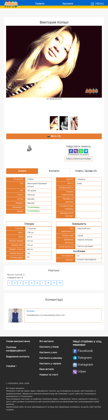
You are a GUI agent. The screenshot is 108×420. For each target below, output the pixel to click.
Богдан (31, 311)
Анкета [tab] (22, 171)
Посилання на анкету (78, 158)
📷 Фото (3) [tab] (54, 136)
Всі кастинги (46, 341)
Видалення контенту (17, 357)
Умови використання (18, 341)
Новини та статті (48, 375)
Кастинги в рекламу (50, 358)
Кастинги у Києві (49, 347)
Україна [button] (10, 366)
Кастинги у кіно (48, 353)
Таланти (39, 4)
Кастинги (68, 4)
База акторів (46, 369)
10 (60, 283)
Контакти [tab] (54, 171)
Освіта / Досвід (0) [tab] (86, 171)
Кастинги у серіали (50, 364)
